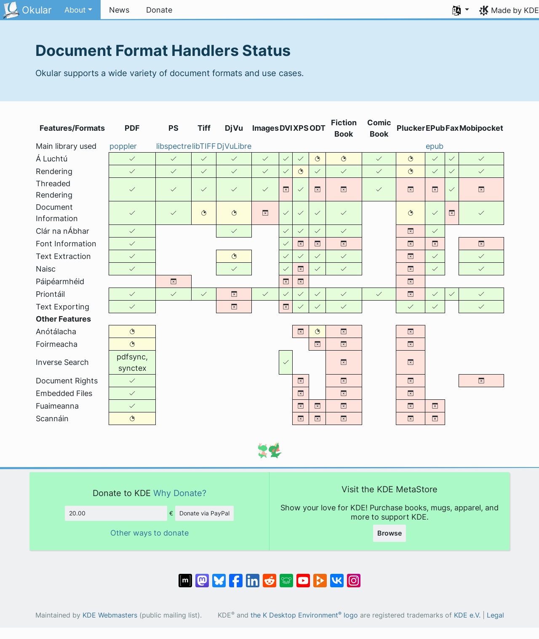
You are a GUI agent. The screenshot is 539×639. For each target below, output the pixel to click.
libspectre (173, 146)
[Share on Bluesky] (219, 576)
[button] (78, 10)
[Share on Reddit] (269, 576)
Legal (495, 615)
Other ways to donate (149, 532)
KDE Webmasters (110, 615)
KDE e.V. (467, 615)
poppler (123, 146)
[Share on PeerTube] (320, 576)
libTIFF (204, 146)
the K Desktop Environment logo (304, 615)
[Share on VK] (337, 576)
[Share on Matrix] (185, 576)
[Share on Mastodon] (202, 576)
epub (434, 146)
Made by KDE (515, 10)
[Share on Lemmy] (286, 576)
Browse (389, 533)
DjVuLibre (234, 146)
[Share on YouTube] (303, 576)
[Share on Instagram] (353, 576)
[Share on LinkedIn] (252, 576)
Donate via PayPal (204, 513)
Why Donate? (179, 493)
